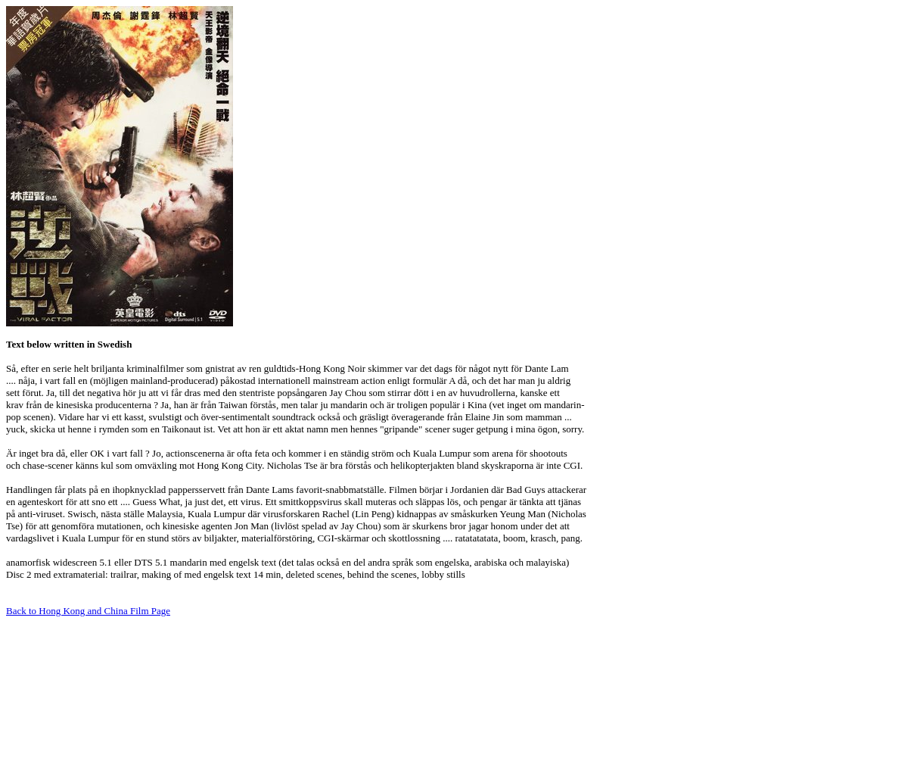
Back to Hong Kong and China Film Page (88, 610)
